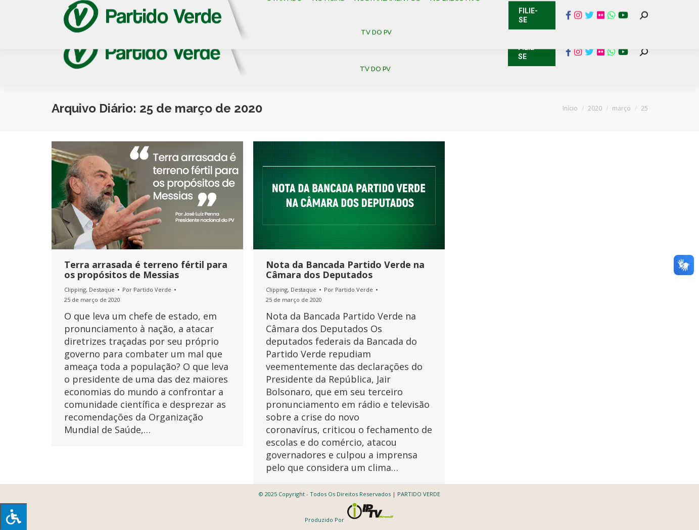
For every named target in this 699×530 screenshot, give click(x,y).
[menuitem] (289, 35)
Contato (43, 10)
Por (146, 289)
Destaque (102, 289)
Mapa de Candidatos (299, 10)
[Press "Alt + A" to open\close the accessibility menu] (13, 516)
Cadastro (94, 10)
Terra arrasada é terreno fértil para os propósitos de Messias (145, 269)
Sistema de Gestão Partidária (186, 10)
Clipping (75, 289)
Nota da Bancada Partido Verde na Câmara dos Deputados (345, 269)
